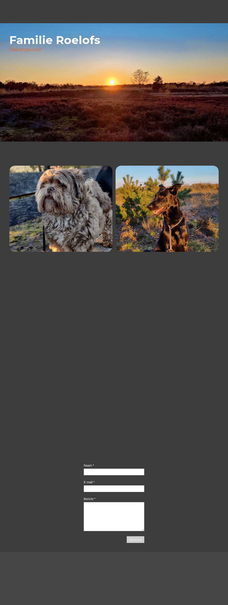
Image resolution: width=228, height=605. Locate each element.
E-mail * (89, 482)
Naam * (89, 465)
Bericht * (90, 499)
